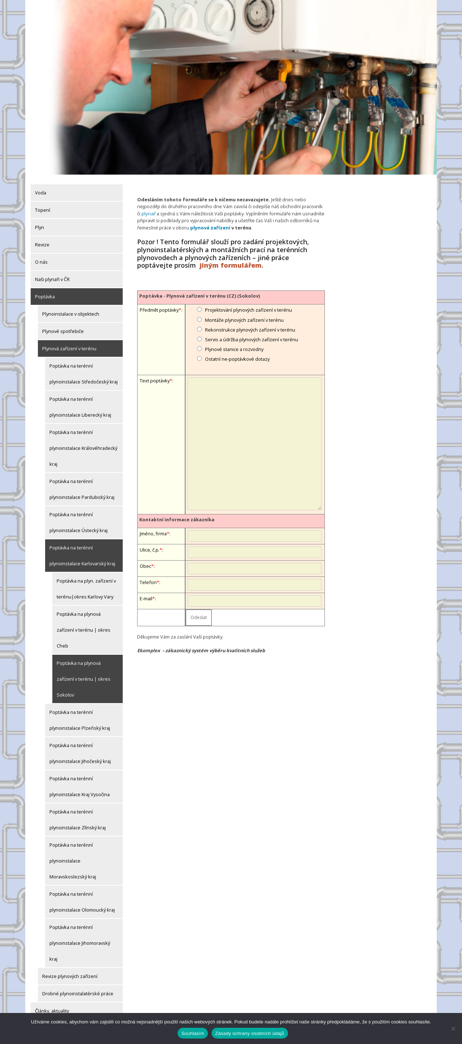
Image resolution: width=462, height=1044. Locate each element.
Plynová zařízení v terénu (69, 344)
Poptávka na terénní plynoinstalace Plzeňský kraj (79, 716)
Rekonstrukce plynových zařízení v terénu (250, 325)
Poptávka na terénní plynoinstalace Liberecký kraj (80, 402)
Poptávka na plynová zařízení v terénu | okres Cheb (83, 625)
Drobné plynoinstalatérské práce (77, 989)
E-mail (146, 594)
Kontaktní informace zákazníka (176, 515)
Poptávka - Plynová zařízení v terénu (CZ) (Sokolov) (199, 291)
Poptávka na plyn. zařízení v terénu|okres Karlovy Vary (86, 584)
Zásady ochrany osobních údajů (249, 1033)
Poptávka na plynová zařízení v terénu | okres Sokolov (83, 674)
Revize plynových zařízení (69, 972)
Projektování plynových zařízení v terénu (248, 305)
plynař (148, 209)
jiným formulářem (231, 260)
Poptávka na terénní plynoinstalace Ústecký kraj (78, 518)
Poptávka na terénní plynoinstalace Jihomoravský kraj (79, 939)
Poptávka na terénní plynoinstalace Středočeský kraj (83, 369)
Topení (42, 205)
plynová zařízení (209, 223)
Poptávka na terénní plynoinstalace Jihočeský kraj (80, 749)
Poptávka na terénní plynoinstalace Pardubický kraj (81, 485)
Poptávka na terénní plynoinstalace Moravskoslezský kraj (72, 856)
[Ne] (453, 1028)
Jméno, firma (153, 529)
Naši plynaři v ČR (52, 275)
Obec (145, 561)
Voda (40, 188)
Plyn (39, 223)
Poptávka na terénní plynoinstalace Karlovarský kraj (82, 551)
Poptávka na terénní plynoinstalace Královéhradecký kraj (83, 444)
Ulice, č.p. (150, 545)
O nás (41, 257)
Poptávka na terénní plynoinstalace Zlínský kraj (77, 815)
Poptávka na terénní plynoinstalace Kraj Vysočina (79, 782)
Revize (42, 240)
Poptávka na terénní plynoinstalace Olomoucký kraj (82, 897)
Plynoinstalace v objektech (70, 309)
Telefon (148, 577)
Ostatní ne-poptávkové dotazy (237, 354)
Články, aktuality (52, 1006)
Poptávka (45, 292)
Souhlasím (192, 1033)
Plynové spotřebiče (63, 327)
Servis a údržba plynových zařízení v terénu (251, 335)
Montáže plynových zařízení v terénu (244, 315)
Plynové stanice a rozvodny (234, 344)
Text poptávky (155, 376)
